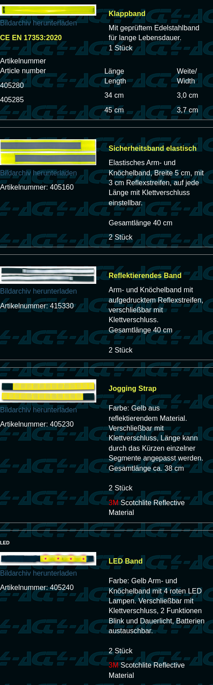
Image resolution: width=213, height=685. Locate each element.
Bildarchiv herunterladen (38, 23)
